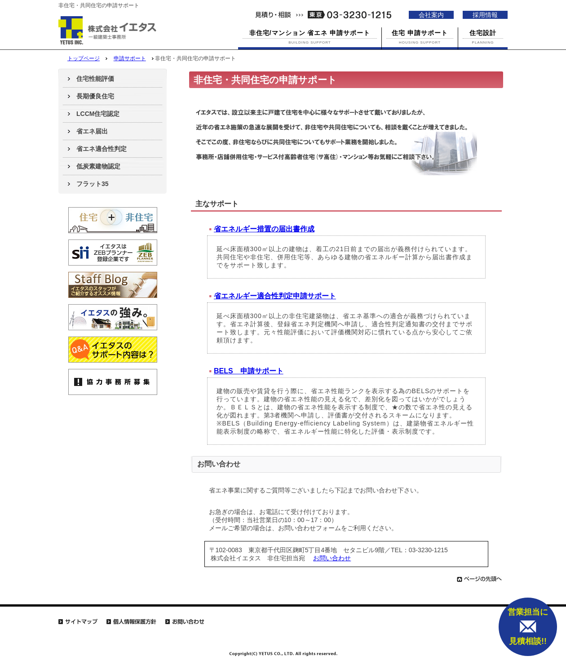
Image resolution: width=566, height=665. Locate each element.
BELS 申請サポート (248, 371)
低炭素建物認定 (98, 166)
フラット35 (92, 183)
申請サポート (130, 58)
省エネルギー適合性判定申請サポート (275, 296)
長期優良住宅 (95, 96)
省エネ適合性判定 (101, 148)
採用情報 (485, 14)
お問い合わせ (332, 558)
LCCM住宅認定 (97, 113)
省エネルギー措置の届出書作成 (264, 229)
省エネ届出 (92, 131)
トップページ (83, 58)
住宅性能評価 (95, 78)
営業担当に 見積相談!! (528, 626)
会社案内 (431, 14)
